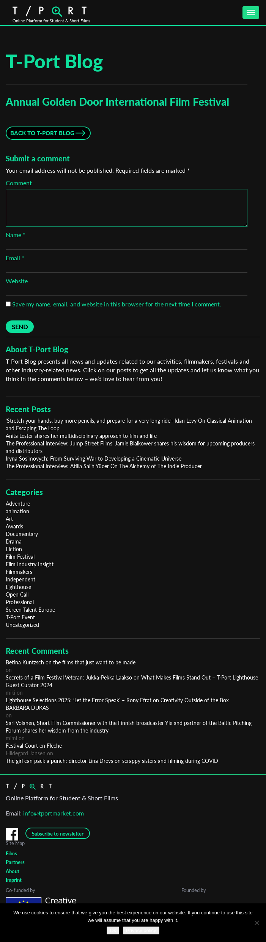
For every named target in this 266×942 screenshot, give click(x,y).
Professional (20, 602)
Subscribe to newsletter (57, 834)
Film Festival (20, 556)
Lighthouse (18, 587)
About (12, 871)
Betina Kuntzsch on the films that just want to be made (70, 662)
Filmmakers (19, 572)
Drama (14, 541)
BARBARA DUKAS (27, 708)
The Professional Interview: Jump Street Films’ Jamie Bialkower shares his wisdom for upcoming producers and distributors (130, 447)
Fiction (14, 549)
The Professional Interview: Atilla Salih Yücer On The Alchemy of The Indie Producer (104, 466)
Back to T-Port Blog (42, 133)
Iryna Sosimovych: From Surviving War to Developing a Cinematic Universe (93, 458)
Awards (14, 526)
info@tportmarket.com (53, 813)
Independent (20, 579)
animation (17, 511)
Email (15, 257)
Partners (15, 862)
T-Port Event (20, 617)
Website (17, 280)
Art (9, 519)
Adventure (18, 503)
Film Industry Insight (30, 564)
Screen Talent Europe (30, 609)
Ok (113, 930)
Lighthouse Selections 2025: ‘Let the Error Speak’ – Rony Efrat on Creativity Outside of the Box (117, 700)
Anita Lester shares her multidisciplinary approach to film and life (81, 436)
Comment (19, 182)
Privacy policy (141, 930)
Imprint (14, 880)
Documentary (22, 534)
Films (11, 853)
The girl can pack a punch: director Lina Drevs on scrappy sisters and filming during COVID (112, 761)
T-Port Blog (54, 61)
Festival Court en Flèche (34, 745)
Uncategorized (22, 625)
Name (15, 234)
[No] (256, 922)
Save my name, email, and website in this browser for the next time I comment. (116, 304)
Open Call (17, 594)
